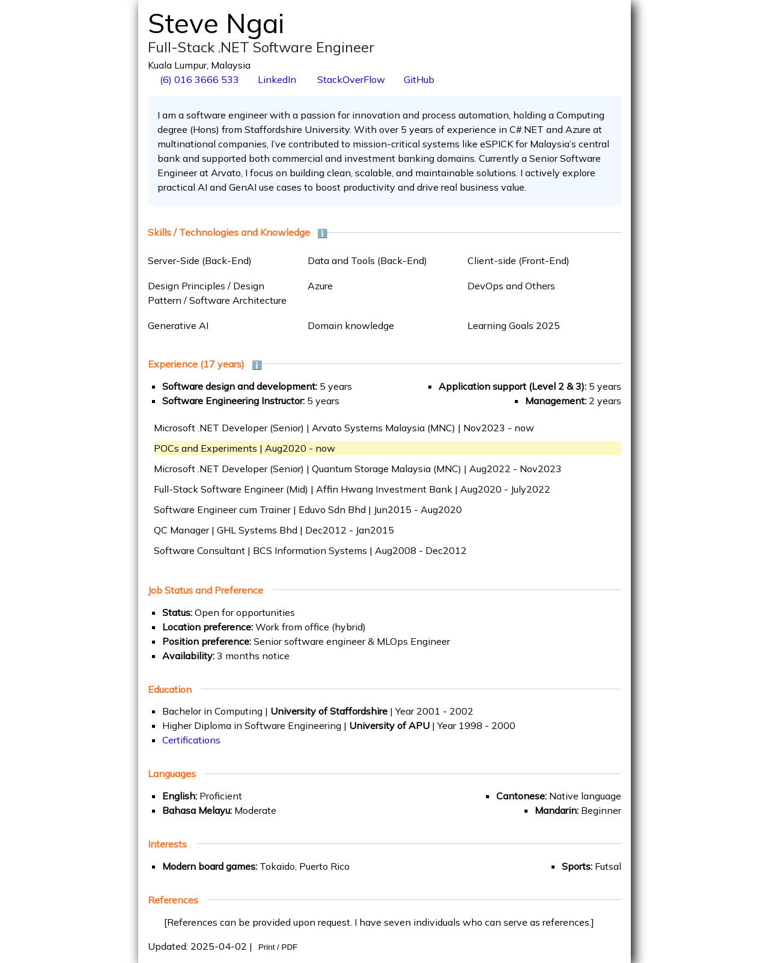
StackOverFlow (350, 79)
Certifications (191, 740)
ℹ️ (322, 233)
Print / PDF (277, 947)
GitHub (419, 79)
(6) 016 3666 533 (198, 79)
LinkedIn (277, 79)
